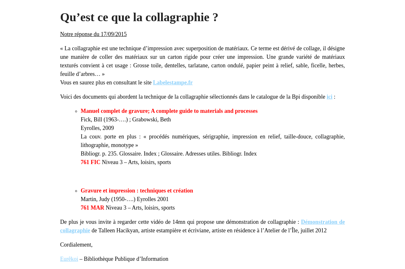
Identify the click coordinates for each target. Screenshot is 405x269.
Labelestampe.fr (173, 82)
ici (329, 97)
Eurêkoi (69, 259)
